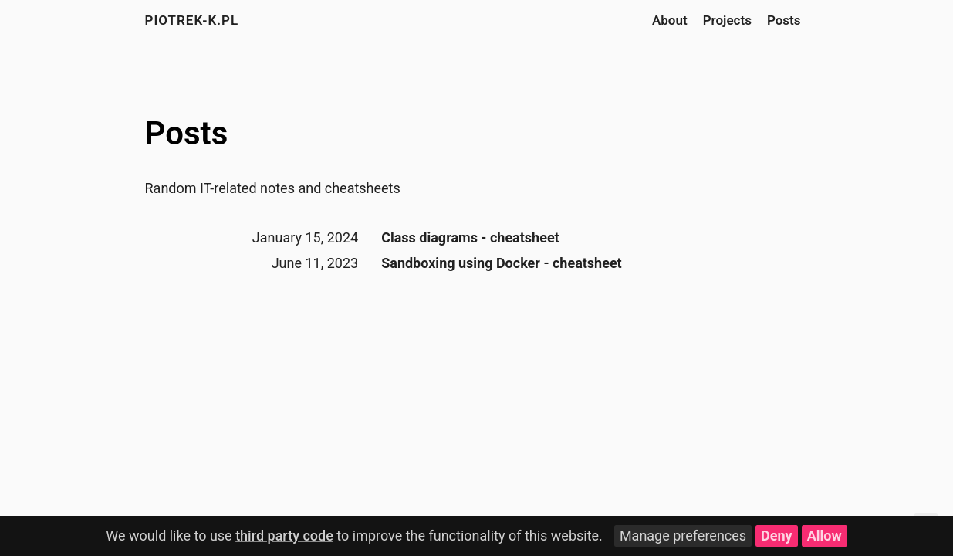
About (670, 20)
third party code (284, 535)
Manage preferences (683, 535)
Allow (824, 535)
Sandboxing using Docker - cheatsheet (501, 263)
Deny (776, 535)
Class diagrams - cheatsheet (470, 237)
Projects (727, 20)
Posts (784, 20)
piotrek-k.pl (192, 20)
